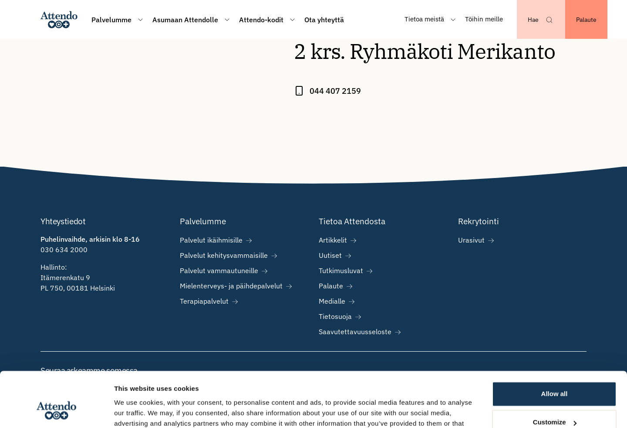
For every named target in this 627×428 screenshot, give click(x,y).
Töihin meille (484, 19)
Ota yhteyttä (324, 19)
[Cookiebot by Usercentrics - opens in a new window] (56, 411)
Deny (554, 403)
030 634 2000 (64, 249)
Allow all (554, 346)
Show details (134, 410)
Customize (554, 375)
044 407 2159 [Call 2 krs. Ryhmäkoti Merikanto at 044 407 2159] (335, 91)
